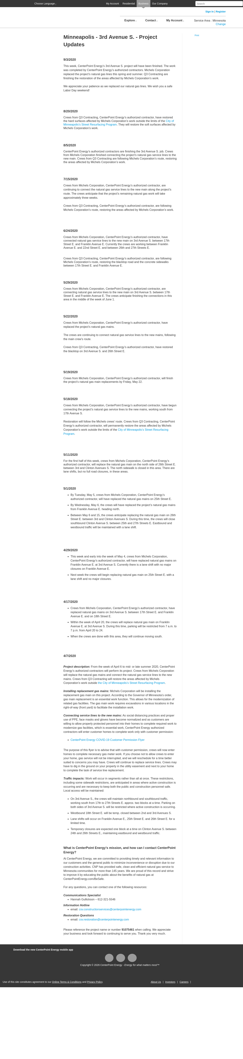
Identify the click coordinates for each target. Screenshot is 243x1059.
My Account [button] (175, 20)
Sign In (209, 11)
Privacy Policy (94, 981)
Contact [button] (151, 20)
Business (143, 3)
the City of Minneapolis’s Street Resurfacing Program (131, 682)
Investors (170, 981)
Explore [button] (130, 20)
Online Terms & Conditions (66, 981)
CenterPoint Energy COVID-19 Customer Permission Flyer (108, 739)
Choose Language (45, 3)
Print (197, 35)
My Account (112, 3)
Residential (129, 3)
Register (221, 11)
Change (221, 24)
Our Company (160, 3)
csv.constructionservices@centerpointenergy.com (110, 909)
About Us (156, 981)
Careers (184, 981)
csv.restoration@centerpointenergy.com (104, 919)
